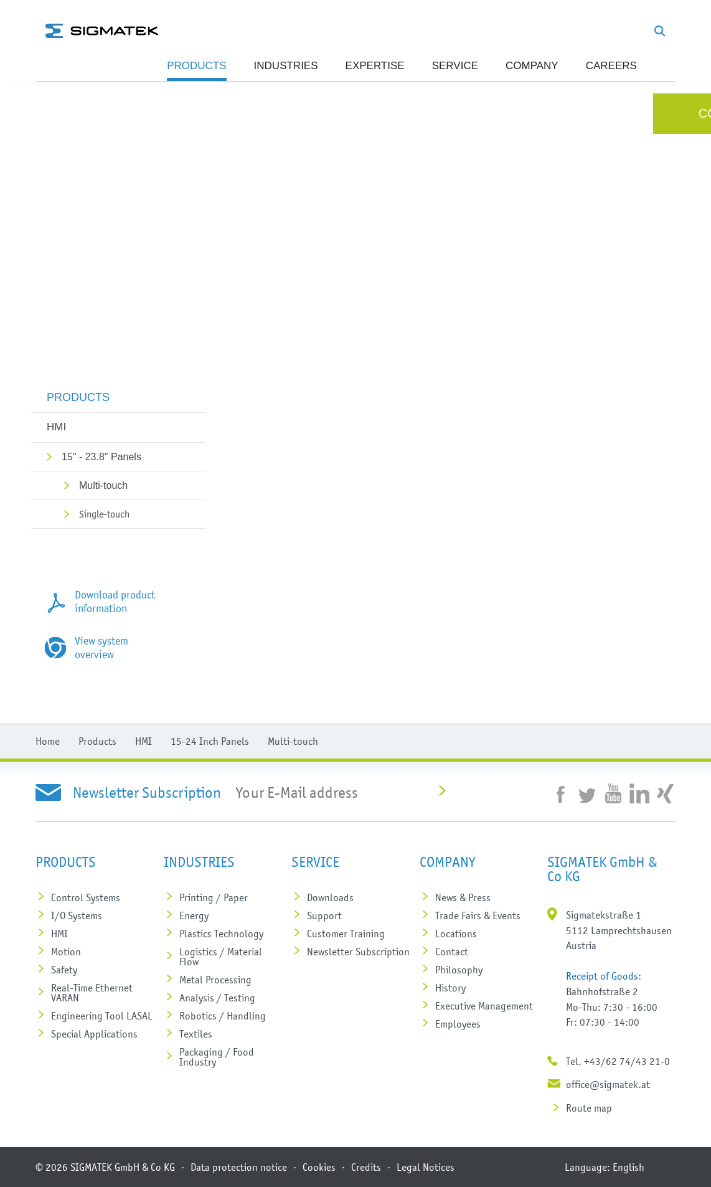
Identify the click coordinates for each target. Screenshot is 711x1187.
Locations (456, 933)
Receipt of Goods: (603, 976)
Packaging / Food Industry (216, 1057)
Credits (366, 1167)
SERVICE (455, 66)
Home (47, 741)
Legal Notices (425, 1167)
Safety (64, 969)
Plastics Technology (221, 933)
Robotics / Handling (222, 1016)
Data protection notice (239, 1167)
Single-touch (104, 513)
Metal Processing (215, 979)
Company (532, 66)
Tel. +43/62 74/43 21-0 (618, 1061)
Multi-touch (103, 485)
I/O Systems (76, 915)
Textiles (195, 1034)
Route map (589, 1108)
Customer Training (346, 933)
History (450, 987)
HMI (56, 427)
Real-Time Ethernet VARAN (92, 992)
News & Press (463, 897)
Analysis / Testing (217, 997)
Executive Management (484, 1006)
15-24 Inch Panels (210, 741)
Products (196, 66)
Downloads (330, 897)
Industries (286, 66)
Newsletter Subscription (358, 951)
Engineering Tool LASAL (102, 1016)
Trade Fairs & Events (477, 915)
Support (324, 915)
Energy (194, 915)
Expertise (375, 66)
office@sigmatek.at (608, 1084)
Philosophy (459, 969)
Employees (458, 1024)
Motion (66, 951)
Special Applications (94, 1034)
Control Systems (85, 897)
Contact (451, 951)
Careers (611, 66)
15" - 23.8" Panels (101, 457)
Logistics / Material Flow (220, 956)
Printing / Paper (213, 897)
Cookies (319, 1167)
